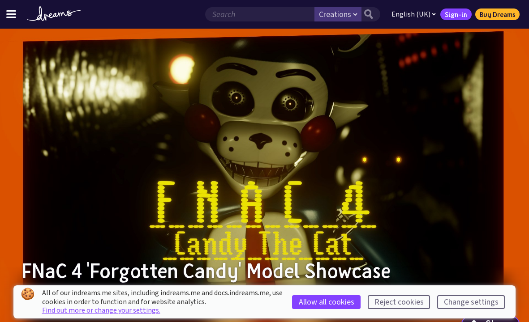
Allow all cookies (326, 302)
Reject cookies (399, 302)
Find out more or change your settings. (101, 310)
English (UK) (413, 14)
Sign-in (456, 14)
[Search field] (259, 14)
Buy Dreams (497, 14)
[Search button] (370, 14)
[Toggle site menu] (11, 14)
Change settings (471, 302)
